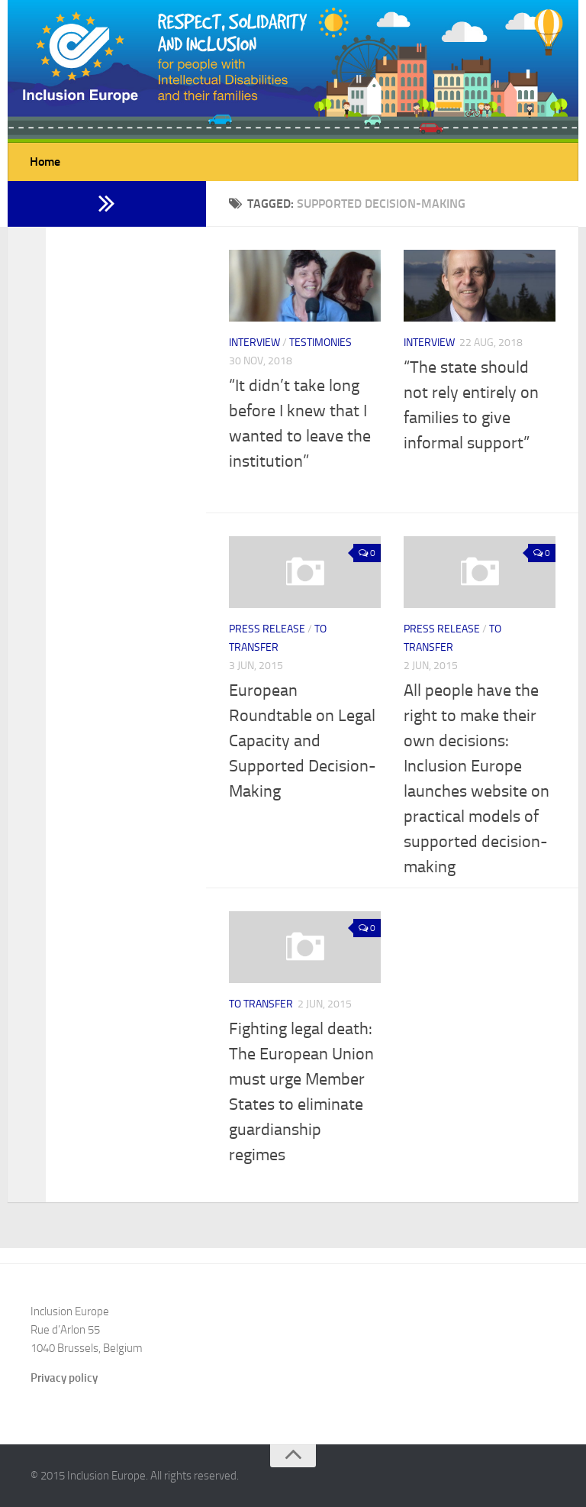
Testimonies (320, 342)
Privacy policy (64, 1378)
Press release (267, 629)
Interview (254, 342)
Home (45, 161)
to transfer (261, 1004)
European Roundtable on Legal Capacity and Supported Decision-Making (302, 741)
